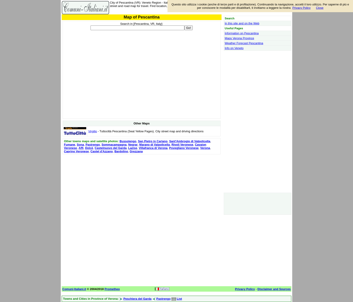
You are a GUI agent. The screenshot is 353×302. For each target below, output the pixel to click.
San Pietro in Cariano (152, 141)
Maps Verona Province (239, 38)
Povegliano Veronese (184, 148)
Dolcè (89, 148)
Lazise (132, 148)
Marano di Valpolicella (154, 144)
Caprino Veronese (76, 151)
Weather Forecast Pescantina (244, 43)
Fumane (69, 144)
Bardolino (121, 151)
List (179, 298)
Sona (80, 144)
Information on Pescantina (242, 33)
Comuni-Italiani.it (74, 289)
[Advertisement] (142, 187)
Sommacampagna (114, 144)
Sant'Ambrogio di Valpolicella (189, 141)
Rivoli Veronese (182, 144)
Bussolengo (128, 141)
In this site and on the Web (242, 23)
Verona (205, 148)
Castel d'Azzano (102, 151)
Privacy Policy (301, 7)
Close (320, 7)
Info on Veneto (234, 48)
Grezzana (136, 151)
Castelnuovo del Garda (111, 148)
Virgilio (92, 131)
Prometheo (112, 289)
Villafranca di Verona (153, 148)
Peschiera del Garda (137, 298)
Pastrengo (93, 144)
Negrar (133, 144)
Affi (81, 148)
